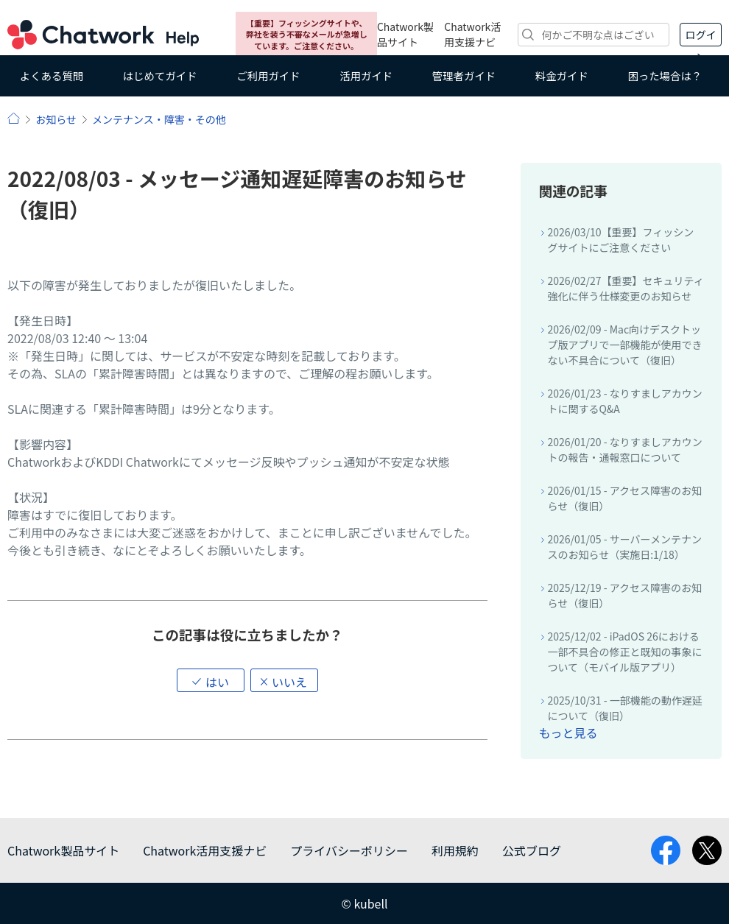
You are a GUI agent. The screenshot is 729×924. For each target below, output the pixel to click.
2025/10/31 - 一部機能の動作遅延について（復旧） (624, 708)
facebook (665, 850)
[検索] (594, 34)
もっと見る (567, 732)
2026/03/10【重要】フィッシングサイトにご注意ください (620, 240)
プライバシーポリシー (349, 850)
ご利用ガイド (268, 75)
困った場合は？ (664, 75)
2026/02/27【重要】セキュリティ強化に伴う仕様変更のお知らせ (625, 288)
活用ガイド (365, 75)
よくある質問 (51, 75)
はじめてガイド (160, 75)
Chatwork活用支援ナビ (472, 34)
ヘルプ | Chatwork (13, 118)
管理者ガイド (464, 75)
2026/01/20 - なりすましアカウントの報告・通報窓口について (624, 449)
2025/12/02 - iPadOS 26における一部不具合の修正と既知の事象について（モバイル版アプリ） (624, 651)
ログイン (701, 36)
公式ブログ (531, 850)
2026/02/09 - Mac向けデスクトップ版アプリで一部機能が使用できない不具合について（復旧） (624, 344)
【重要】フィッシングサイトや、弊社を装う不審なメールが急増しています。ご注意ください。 (306, 34)
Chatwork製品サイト (405, 34)
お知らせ (56, 119)
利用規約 (455, 850)
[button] (210, 680)
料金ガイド (561, 75)
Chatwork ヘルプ (103, 34)
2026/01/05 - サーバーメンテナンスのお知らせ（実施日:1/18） (624, 547)
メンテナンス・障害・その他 (159, 119)
